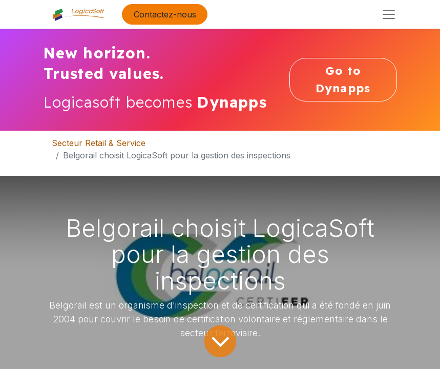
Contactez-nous (165, 14)
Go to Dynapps (343, 79)
